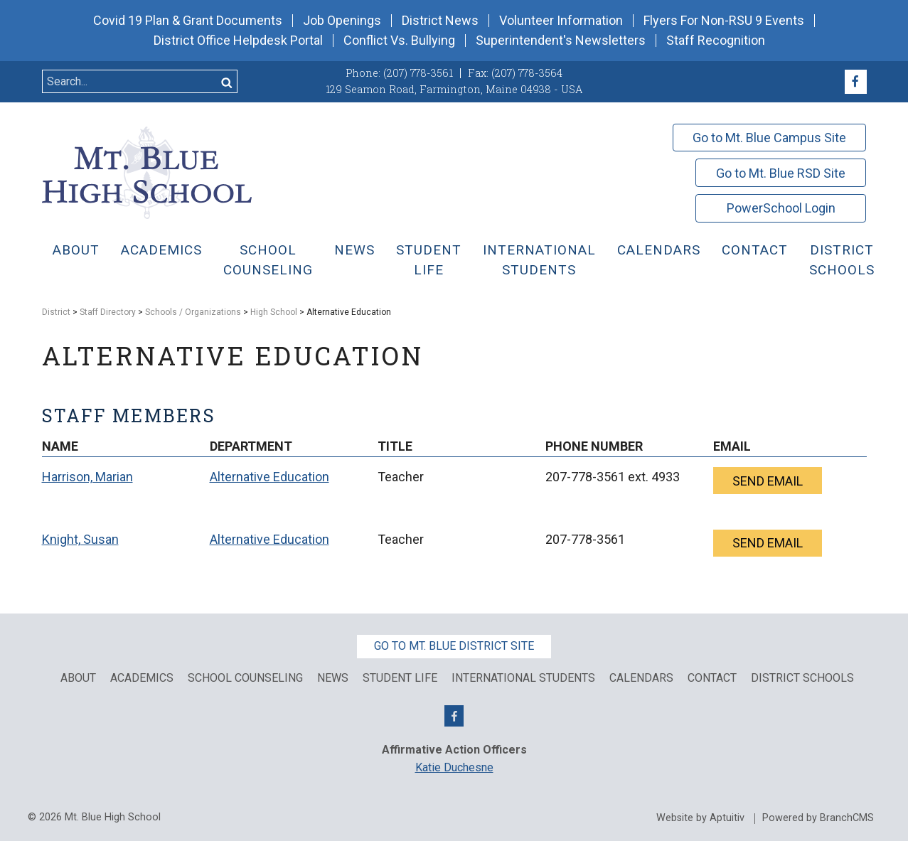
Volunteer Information (561, 20)
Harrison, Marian (87, 476)
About (76, 250)
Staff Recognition (715, 40)
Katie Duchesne (454, 767)
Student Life (428, 260)
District (56, 312)
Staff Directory (108, 312)
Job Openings (342, 20)
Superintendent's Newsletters (561, 40)
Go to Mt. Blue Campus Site (769, 137)
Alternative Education (269, 476)
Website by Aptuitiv (700, 818)
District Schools (842, 260)
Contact (755, 250)
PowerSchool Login (781, 207)
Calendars (658, 250)
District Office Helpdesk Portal (238, 40)
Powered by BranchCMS (818, 818)
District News (440, 20)
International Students (539, 260)
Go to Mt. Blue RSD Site (780, 173)
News (354, 250)
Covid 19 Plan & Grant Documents (187, 20)
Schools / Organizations (193, 312)
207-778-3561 (585, 476)
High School (273, 312)
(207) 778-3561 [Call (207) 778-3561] (418, 73)
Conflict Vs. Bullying (399, 40)
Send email (767, 480)
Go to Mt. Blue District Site (454, 646)
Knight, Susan (80, 539)
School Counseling (268, 260)
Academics (161, 250)
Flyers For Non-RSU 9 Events (723, 20)
